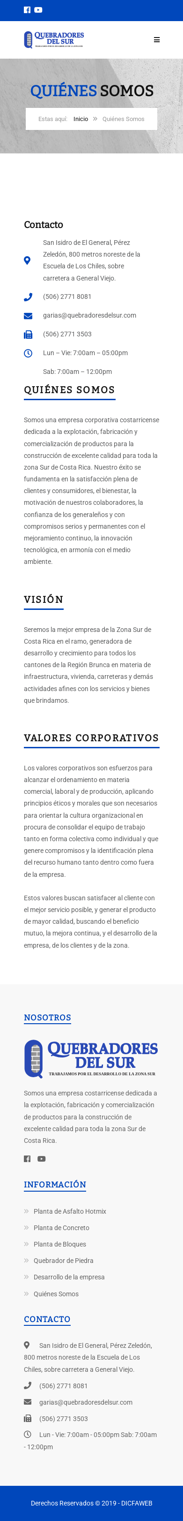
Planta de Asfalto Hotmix (70, 1211)
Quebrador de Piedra (64, 1260)
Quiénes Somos (56, 1294)
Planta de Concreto (61, 1228)
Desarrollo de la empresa (69, 1277)
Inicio (80, 118)
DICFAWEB (137, 1503)
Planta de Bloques (60, 1244)
